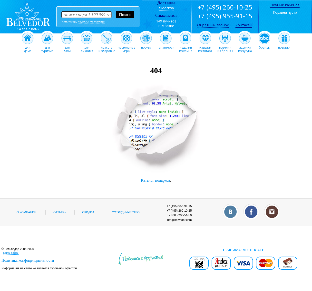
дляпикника (87, 48)
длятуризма (47, 48)
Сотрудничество (126, 212)
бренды (264, 46)
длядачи (67, 48)
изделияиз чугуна (245, 48)
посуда (146, 46)
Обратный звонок (213, 24)
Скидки (88, 212)
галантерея (166, 46)
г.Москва (166, 8)
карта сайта (11, 252)
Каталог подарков (155, 180)
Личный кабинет (285, 4)
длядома (27, 48)
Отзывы (59, 212)
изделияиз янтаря (205, 48)
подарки (284, 46)
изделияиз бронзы (225, 48)
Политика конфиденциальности (27, 260)
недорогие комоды (91, 21)
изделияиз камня (185, 48)
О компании (26, 212)
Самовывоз (166, 15)
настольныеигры (126, 48)
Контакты (243, 24)
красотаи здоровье (106, 48)
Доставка (166, 3)
